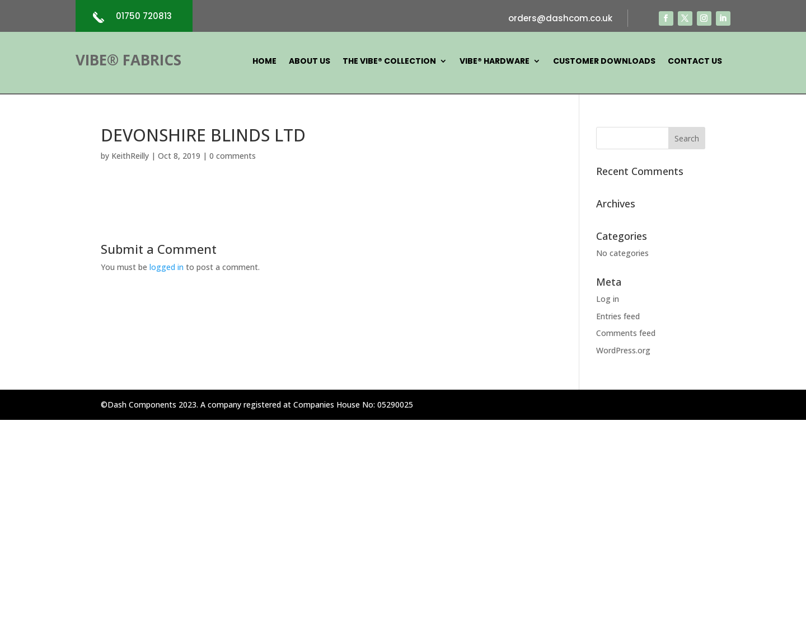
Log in (607, 299)
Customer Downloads (604, 62)
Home (264, 62)
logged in (166, 267)
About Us (309, 62)
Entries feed (618, 316)
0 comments (232, 155)
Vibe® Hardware (494, 62)
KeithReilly (130, 155)
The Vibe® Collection (389, 62)
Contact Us (695, 62)
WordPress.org (623, 350)
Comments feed (625, 333)
